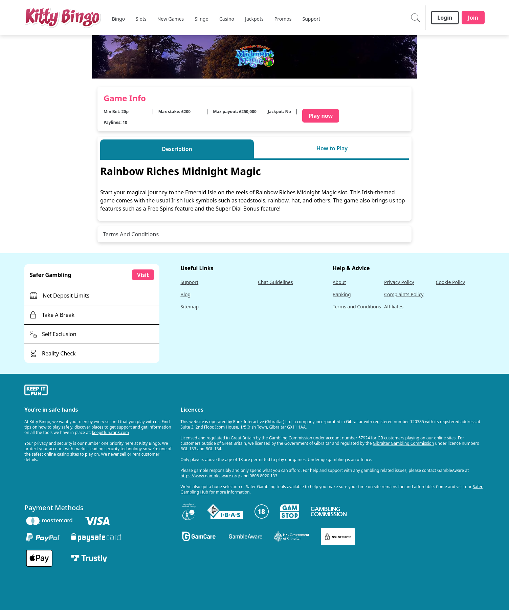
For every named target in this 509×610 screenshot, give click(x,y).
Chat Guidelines (275, 282)
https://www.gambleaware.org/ (210, 476)
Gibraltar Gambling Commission (403, 443)
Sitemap (189, 306)
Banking (342, 294)
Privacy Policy (399, 282)
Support (189, 282)
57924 (364, 438)
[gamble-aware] (98, 391)
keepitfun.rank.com (110, 432)
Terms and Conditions (357, 306)
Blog (185, 294)
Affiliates (393, 306)
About (339, 282)
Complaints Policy (403, 294)
